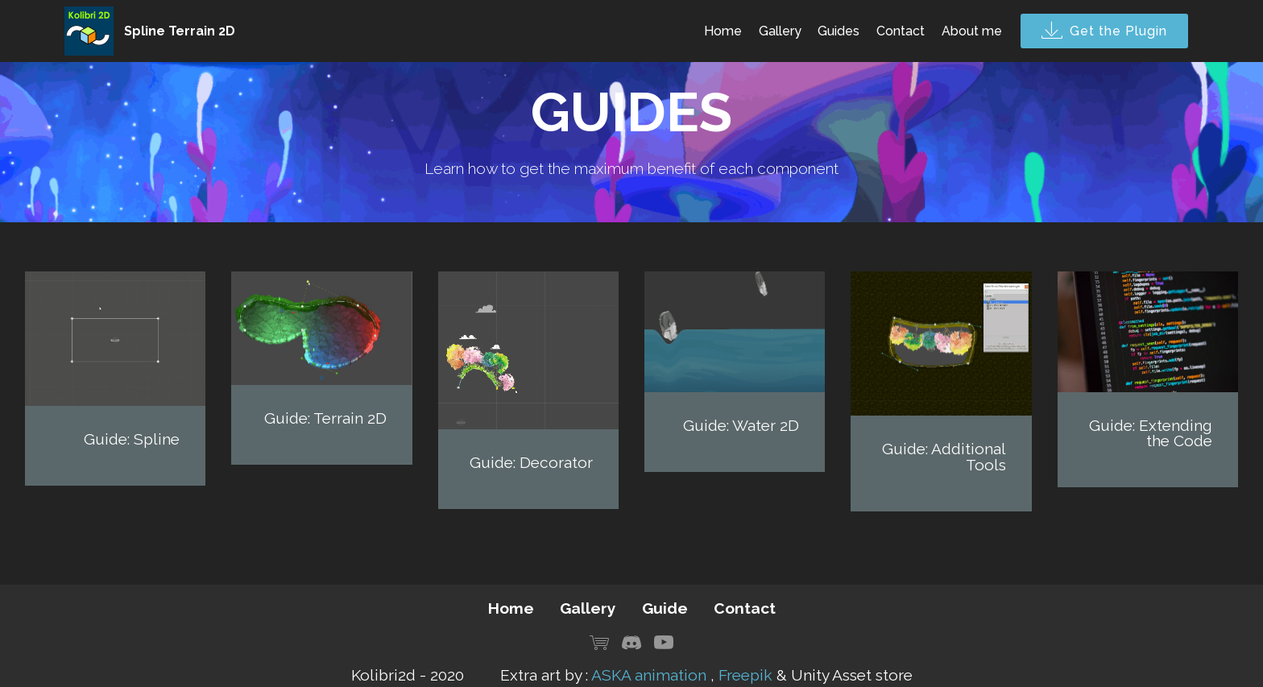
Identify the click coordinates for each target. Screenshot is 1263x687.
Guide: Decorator (531, 462)
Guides (838, 31)
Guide (665, 608)
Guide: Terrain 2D (325, 418)
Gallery (780, 31)
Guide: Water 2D (741, 425)
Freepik (745, 675)
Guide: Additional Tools (944, 456)
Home (723, 31)
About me (972, 31)
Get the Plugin (1104, 31)
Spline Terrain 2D (179, 31)
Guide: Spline (132, 439)
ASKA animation (648, 675)
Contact (900, 31)
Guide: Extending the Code (1150, 432)
